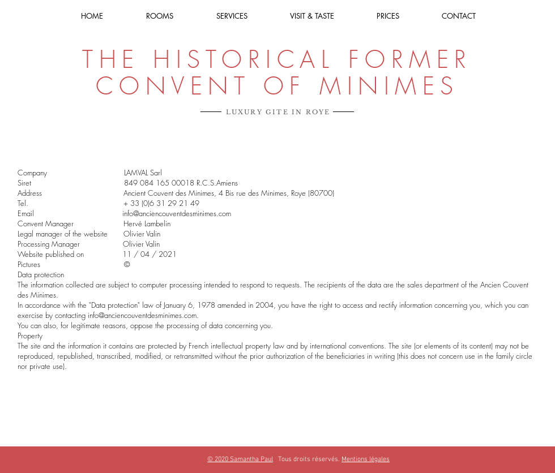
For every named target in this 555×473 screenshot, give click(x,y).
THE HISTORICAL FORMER (277, 59)
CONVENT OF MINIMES (277, 86)
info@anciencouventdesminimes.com (176, 213)
